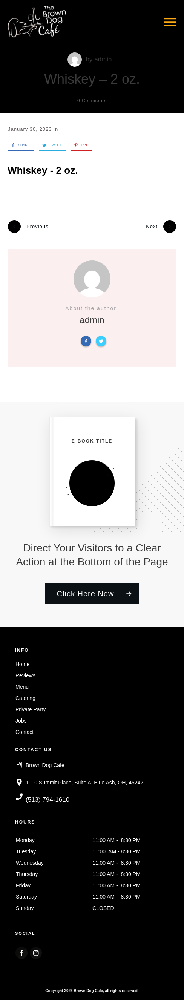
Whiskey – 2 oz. (92, 79)
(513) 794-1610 (47, 798)
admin (103, 59)
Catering (25, 697)
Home (22, 663)
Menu (22, 685)
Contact (24, 730)
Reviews (25, 674)
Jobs (21, 719)
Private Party (30, 708)
